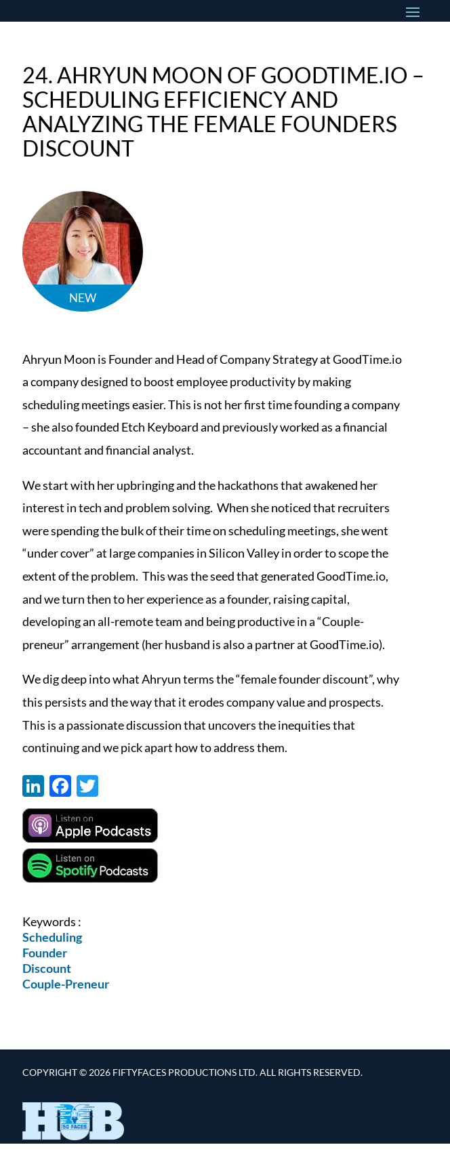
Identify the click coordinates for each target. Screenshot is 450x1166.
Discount (46, 968)
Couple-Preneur (65, 983)
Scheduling (52, 937)
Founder (44, 952)
